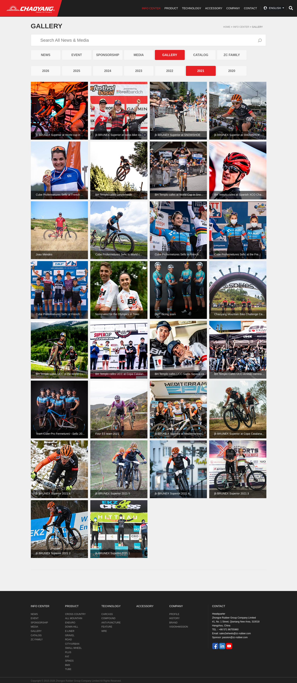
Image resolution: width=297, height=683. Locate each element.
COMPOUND (108, 618)
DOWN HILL (71, 626)
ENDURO (70, 622)
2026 (45, 71)
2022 (169, 71)
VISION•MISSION (178, 626)
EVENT (76, 55)
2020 (231, 71)
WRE (104, 631)
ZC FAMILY (232, 55)
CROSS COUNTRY (75, 614)
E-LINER (69, 631)
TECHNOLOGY (191, 8)
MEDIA (139, 55)
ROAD (68, 639)
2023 (138, 71)
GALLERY (257, 27)
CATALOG (200, 55)
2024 (107, 71)
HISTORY (174, 618)
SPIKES (69, 660)
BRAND (173, 622)
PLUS (68, 652)
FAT (67, 656)
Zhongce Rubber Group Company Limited (78, 680)
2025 (76, 71)
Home (226, 27)
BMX (67, 665)
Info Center (241, 27)
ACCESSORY (213, 8)
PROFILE (174, 614)
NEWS (45, 55)
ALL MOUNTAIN (73, 618)
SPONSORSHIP (107, 55)
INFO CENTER (151, 8)
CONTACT (250, 8)
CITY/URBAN (72, 643)
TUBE (68, 669)
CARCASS (107, 614)
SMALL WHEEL (73, 648)
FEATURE (106, 626)
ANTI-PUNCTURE (111, 622)
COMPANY (233, 8)
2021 (200, 71)
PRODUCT (171, 8)
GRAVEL (69, 635)
